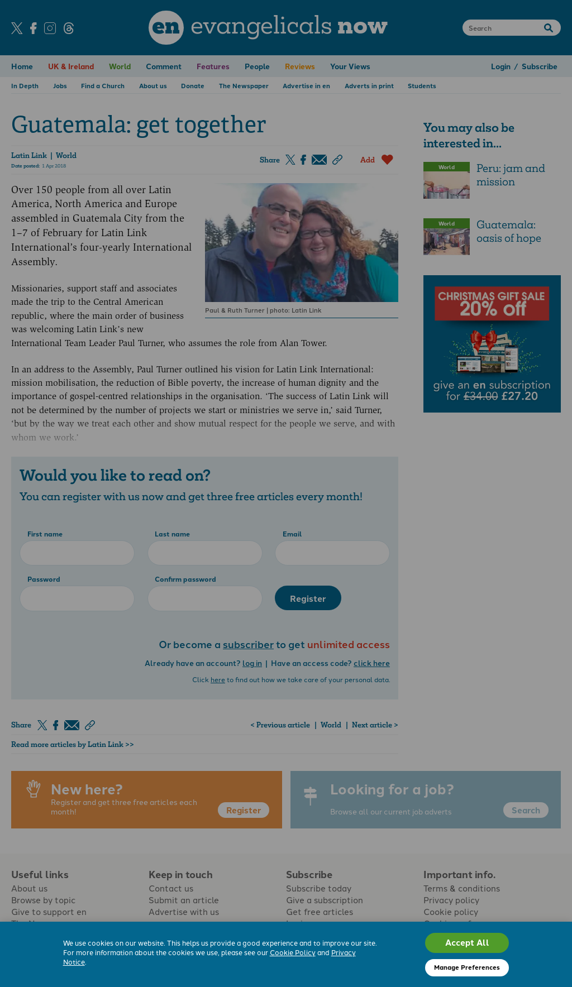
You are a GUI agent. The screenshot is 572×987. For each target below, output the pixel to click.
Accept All (467, 942)
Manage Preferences (467, 966)
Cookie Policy (293, 952)
